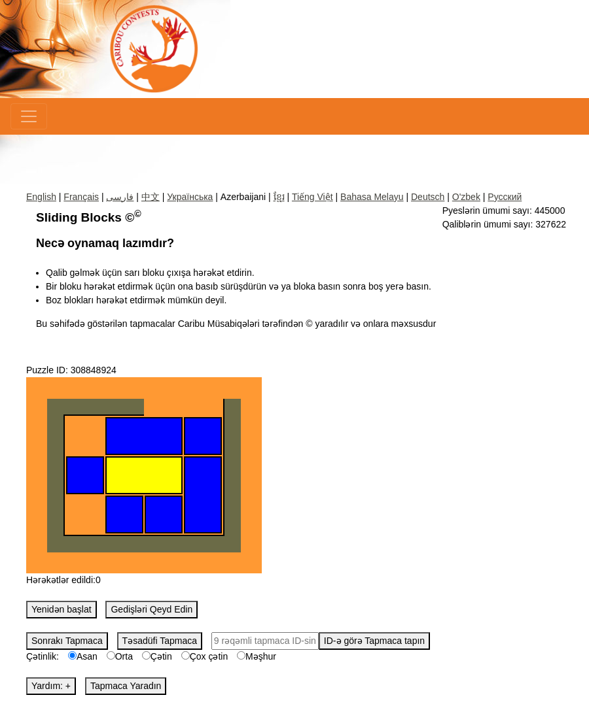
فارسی (120, 197)
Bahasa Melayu (372, 197)
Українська (190, 197)
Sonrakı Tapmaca (67, 640)
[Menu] (28, 116)
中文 (150, 197)
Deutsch (427, 197)
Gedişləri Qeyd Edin (151, 609)
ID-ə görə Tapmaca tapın (374, 640)
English (41, 197)
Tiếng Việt (312, 197)
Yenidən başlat (61, 609)
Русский (505, 197)
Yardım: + (51, 686)
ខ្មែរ (279, 197)
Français (81, 197)
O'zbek (466, 197)
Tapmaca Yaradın (125, 686)
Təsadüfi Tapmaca (159, 640)
